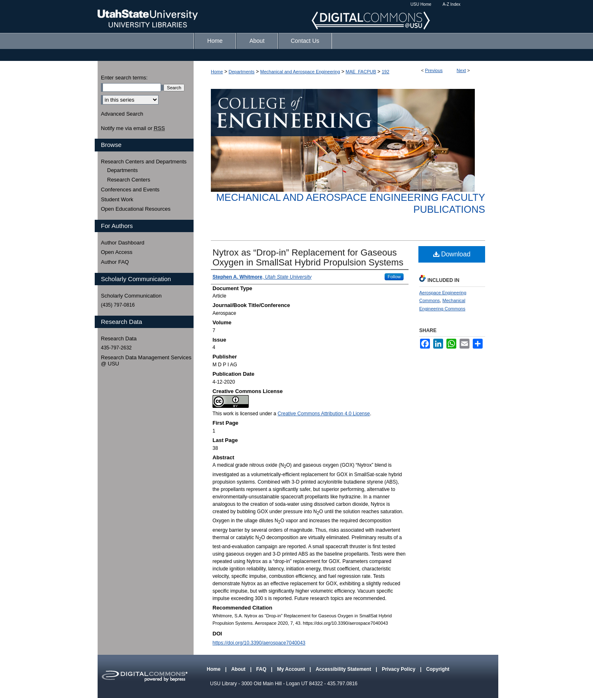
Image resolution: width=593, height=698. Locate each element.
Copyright (438, 669)
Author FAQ (115, 262)
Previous (434, 70)
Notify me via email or (133, 128)
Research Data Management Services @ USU (146, 360)
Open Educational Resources (135, 209)
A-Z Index (451, 4)
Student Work (117, 199)
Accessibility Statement (343, 669)
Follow (394, 276)
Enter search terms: (124, 77)
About (239, 669)
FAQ (262, 669)
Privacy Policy (399, 669)
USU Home (421, 4)
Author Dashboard (123, 243)
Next (461, 70)
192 (385, 71)
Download (452, 254)
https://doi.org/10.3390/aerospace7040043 (259, 643)
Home (217, 71)
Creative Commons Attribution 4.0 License (324, 413)
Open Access (117, 252)
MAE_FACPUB (361, 71)
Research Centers (128, 180)
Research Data (119, 338)
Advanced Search (122, 114)
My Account (291, 669)
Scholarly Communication (131, 296)
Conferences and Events (130, 189)
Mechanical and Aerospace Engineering (300, 71)
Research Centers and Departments (144, 161)
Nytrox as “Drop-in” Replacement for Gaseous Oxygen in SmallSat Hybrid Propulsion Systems (307, 257)
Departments (241, 71)
